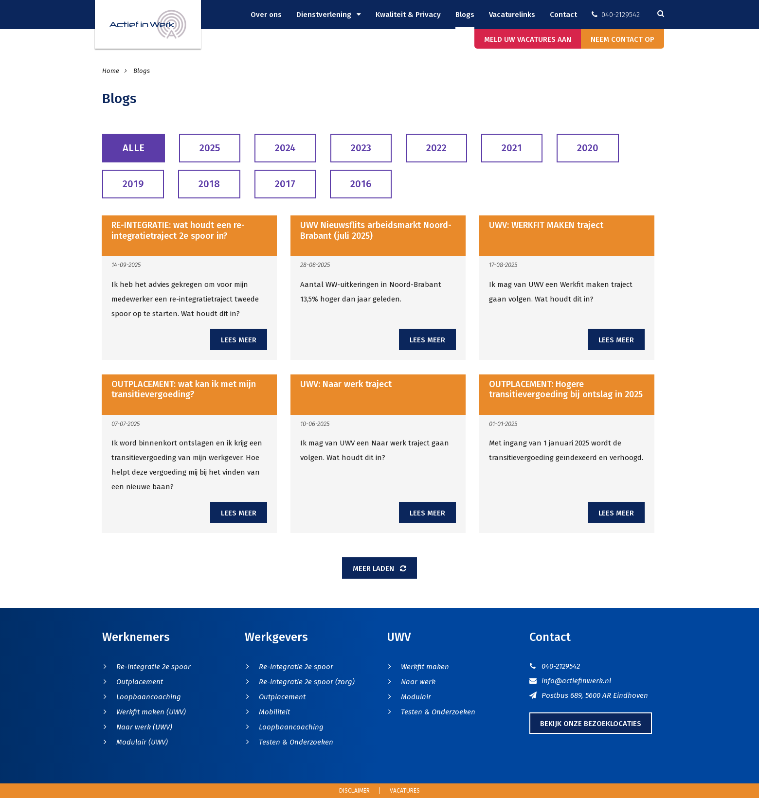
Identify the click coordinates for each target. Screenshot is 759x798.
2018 (209, 184)
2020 (587, 148)
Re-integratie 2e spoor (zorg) (307, 681)
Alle (134, 148)
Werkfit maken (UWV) (151, 712)
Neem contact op (622, 39)
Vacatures (405, 790)
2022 (436, 148)
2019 (133, 184)
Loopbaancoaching (148, 696)
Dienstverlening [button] (324, 14)
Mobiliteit (274, 712)
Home (111, 70)
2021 (512, 148)
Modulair (416, 696)
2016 (360, 184)
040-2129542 (616, 14)
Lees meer (238, 340)
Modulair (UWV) (142, 742)
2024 (285, 148)
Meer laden (379, 568)
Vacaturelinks (512, 14)
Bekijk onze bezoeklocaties (590, 723)
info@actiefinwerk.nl (570, 680)
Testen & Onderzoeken (296, 742)
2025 (209, 148)
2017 (285, 184)
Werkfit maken (425, 666)
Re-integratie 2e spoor (153, 666)
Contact (563, 14)
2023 (361, 148)
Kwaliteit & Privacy (408, 14)
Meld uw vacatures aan (527, 39)
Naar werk (418, 681)
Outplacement (139, 681)
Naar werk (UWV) (144, 727)
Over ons (266, 14)
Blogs (464, 14)
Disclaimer (354, 790)
